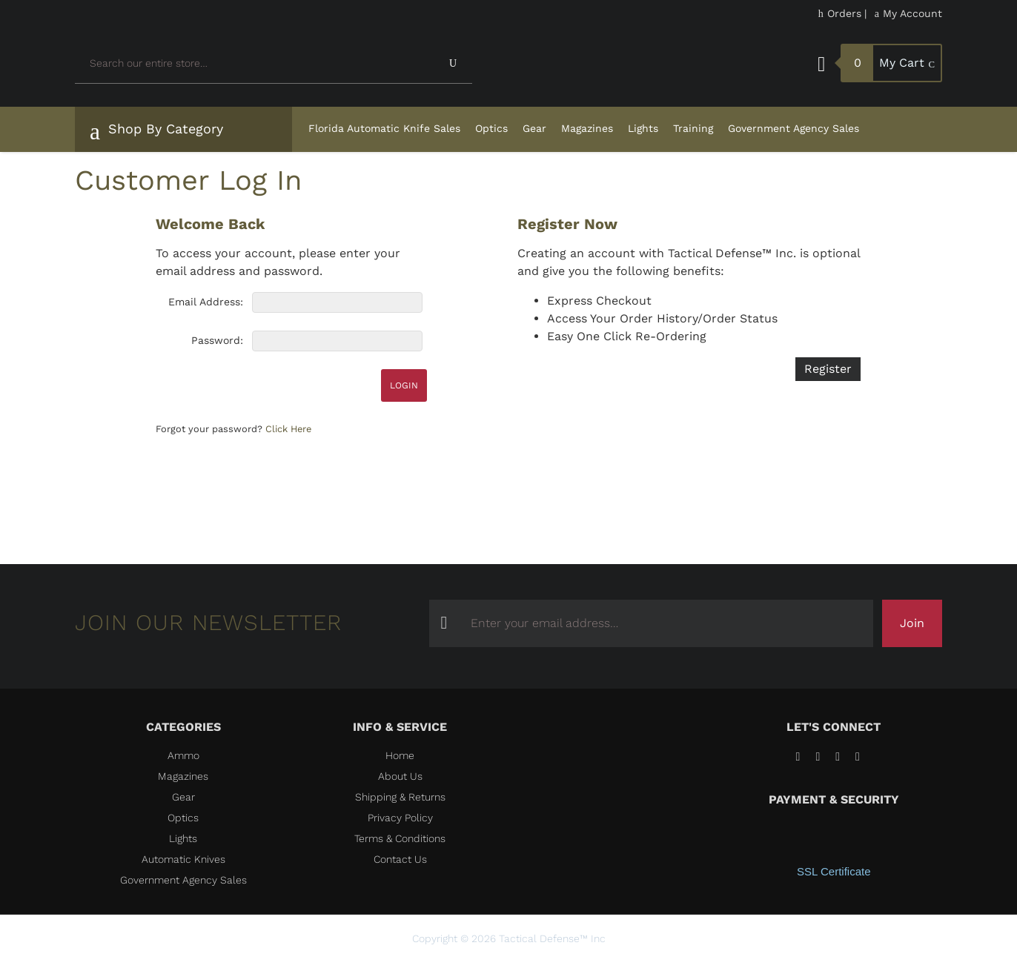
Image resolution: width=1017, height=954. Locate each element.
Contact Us (400, 859)
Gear (534, 128)
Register (828, 369)
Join (912, 623)
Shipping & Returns (400, 797)
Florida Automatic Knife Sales (384, 128)
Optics (491, 128)
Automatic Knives (183, 859)
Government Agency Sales (793, 128)
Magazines (587, 128)
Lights (643, 128)
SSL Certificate (834, 871)
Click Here (288, 428)
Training (693, 128)
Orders (839, 13)
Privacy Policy (400, 818)
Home (399, 755)
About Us (400, 776)
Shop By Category (156, 131)
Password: (217, 340)
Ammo (183, 755)
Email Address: (205, 302)
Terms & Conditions (399, 838)
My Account (908, 13)
